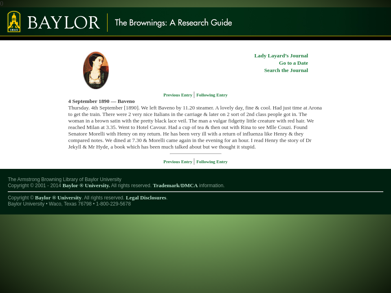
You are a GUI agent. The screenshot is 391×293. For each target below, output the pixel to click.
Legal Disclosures (146, 198)
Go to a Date (293, 63)
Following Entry (212, 94)
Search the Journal (286, 70)
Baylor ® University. (86, 185)
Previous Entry (178, 94)
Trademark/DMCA (175, 185)
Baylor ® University (58, 198)
